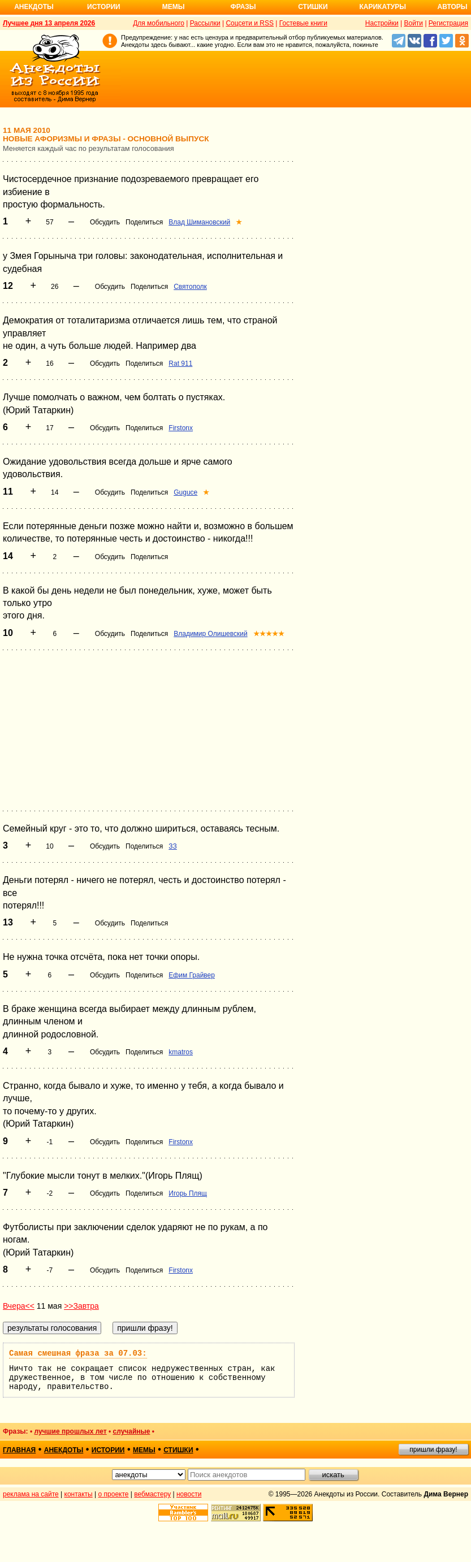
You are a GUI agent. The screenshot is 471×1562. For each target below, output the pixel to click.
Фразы (243, 7)
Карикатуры (382, 7)
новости (188, 1494)
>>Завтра (81, 1305)
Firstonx (180, 428)
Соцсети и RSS (250, 23)
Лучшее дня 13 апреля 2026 (49, 23)
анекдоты (64, 1450)
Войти (413, 23)
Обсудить (105, 222)
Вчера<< (18, 1305)
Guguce (185, 492)
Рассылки (205, 23)
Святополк (190, 287)
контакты (78, 1494)
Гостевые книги (303, 23)
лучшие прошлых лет (70, 1431)
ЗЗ (172, 846)
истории (108, 1450)
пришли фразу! (433, 1449)
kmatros (180, 1052)
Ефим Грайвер (191, 975)
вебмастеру (152, 1494)
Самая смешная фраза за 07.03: (78, 1353)
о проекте (113, 1494)
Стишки (312, 7)
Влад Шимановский (199, 222)
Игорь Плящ (187, 1193)
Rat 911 (180, 363)
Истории (103, 7)
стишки (178, 1450)
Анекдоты (34, 7)
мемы (144, 1450)
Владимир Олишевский (210, 634)
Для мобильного (158, 23)
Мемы (173, 7)
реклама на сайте (31, 1494)
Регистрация (448, 23)
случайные (131, 1431)
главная (19, 1450)
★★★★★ (268, 634)
